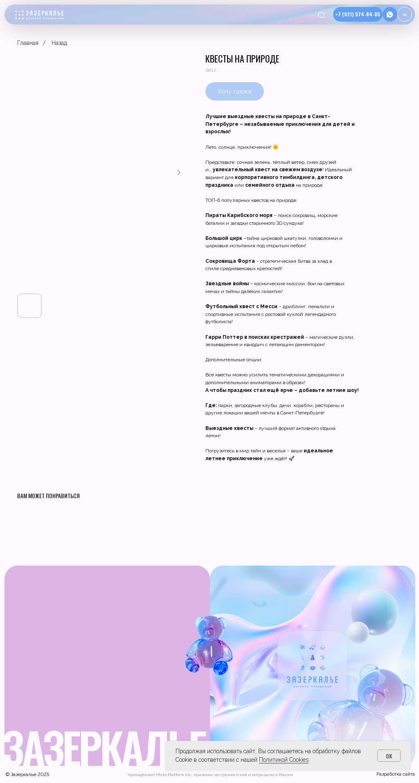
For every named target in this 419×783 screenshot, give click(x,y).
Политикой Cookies (284, 759)
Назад (59, 43)
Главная (27, 43)
